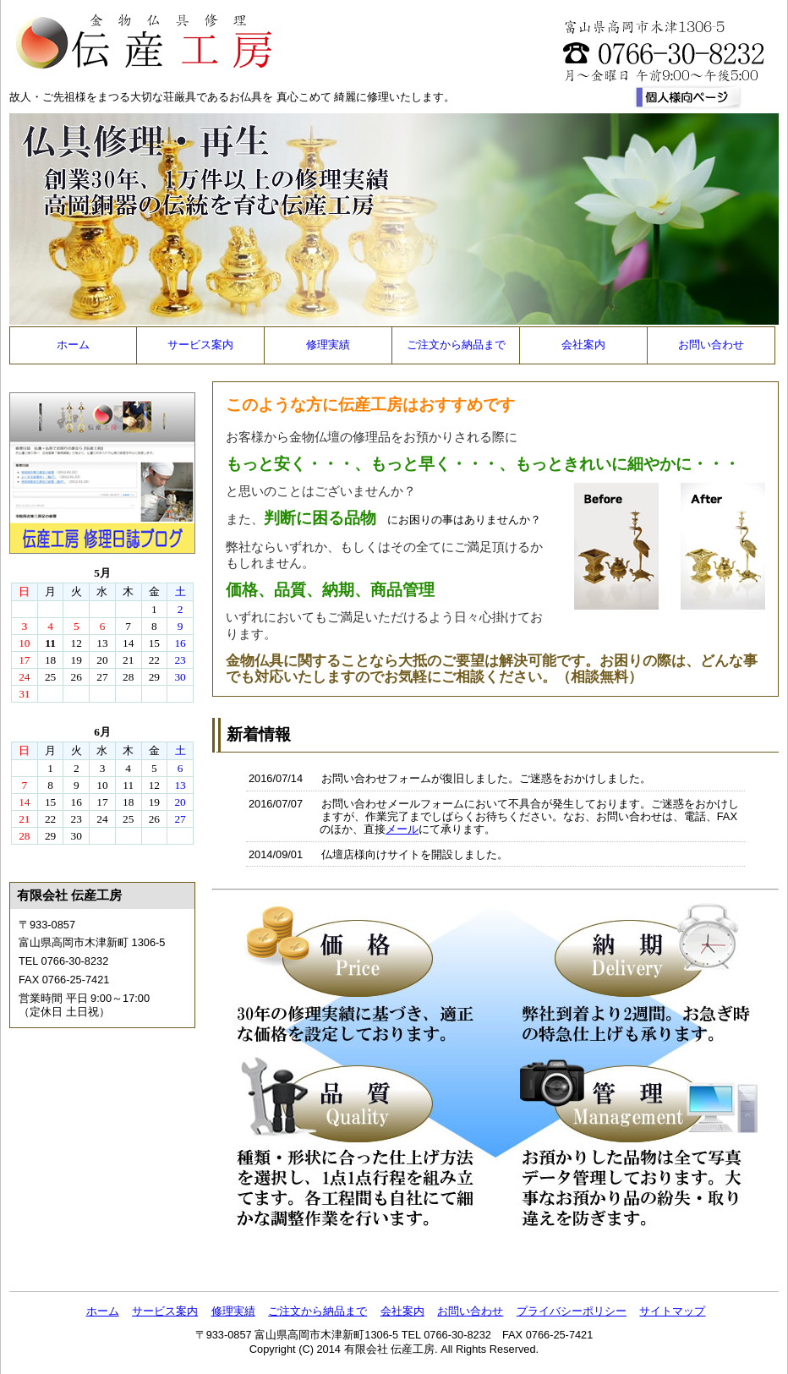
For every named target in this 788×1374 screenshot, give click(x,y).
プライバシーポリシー (572, 1311)
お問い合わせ (711, 344)
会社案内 (583, 344)
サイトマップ (672, 1311)
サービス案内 (200, 344)
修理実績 (328, 344)
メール (402, 829)
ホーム (73, 344)
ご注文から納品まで (456, 344)
